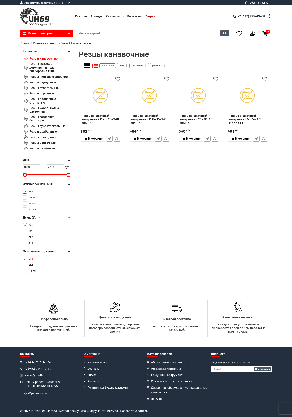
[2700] (55, 167)
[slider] (25, 175)
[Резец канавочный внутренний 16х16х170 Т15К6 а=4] (247, 95)
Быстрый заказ (109, 139)
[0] (31, 167)
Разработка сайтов (134, 411)
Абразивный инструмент (169, 362)
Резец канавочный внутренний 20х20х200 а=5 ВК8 (198, 121)
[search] (153, 33)
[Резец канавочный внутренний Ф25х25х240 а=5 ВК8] (100, 95)
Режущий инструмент (167, 375)
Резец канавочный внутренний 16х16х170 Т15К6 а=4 (247, 121)
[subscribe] (241, 369)
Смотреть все (155, 398)
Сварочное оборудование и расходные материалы (179, 390)
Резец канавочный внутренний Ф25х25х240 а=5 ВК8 (100, 121)
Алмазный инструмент (167, 369)
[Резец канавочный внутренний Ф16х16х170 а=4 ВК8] (149, 95)
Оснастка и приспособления (171, 381)
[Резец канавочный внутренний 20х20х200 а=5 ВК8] (198, 95)
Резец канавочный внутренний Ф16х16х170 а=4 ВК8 (149, 121)
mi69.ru (112, 411)
